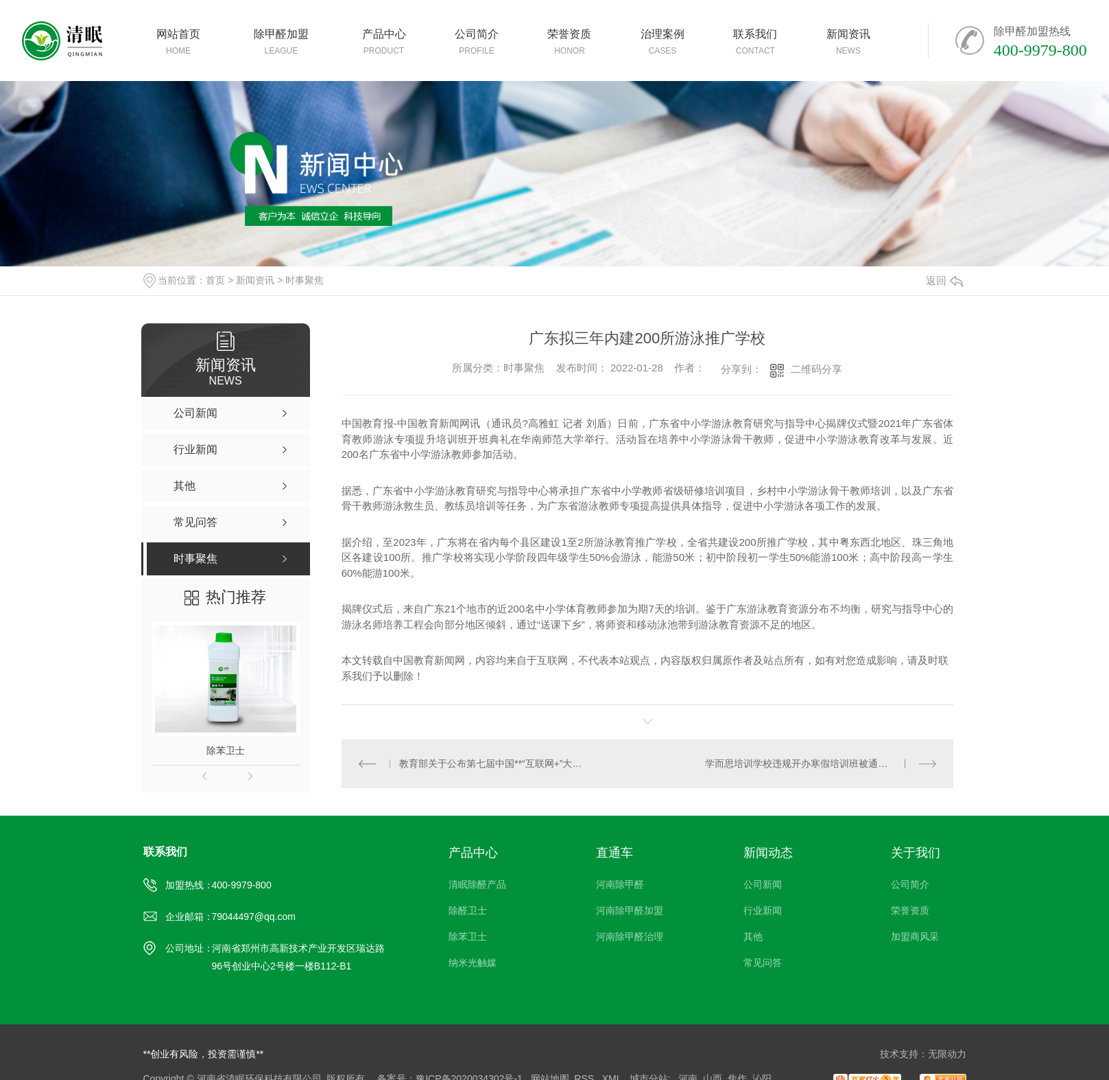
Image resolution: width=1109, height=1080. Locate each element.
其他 (753, 936)
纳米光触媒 (473, 962)
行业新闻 (762, 910)
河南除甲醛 (620, 884)
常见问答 (762, 962)
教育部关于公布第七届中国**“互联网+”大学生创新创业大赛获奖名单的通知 (494, 763)
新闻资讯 (255, 280)
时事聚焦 (304, 280)
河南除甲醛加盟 (629, 910)
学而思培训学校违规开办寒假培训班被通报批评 (806, 763)
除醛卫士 (468, 910)
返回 (944, 280)
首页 (215, 280)
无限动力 (947, 1053)
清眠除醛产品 (477, 884)
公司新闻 (762, 884)
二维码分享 (816, 369)
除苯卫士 (225, 750)
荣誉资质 (910, 910)
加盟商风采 (915, 936)
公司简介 (910, 884)
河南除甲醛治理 (629, 936)
